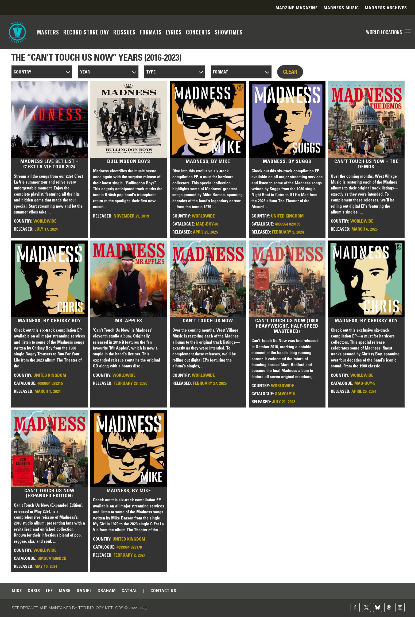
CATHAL (129, 591)
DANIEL (84, 591)
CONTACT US (163, 591)
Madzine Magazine (297, 8)
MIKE (17, 591)
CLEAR (290, 72)
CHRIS (34, 591)
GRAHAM (107, 591)
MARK (65, 591)
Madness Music (341, 8)
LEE (49, 591)
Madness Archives (386, 8)
